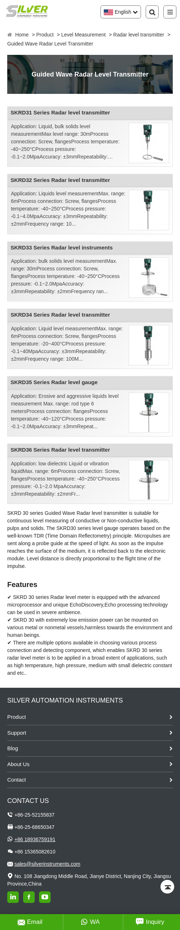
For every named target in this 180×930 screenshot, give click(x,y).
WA (90, 922)
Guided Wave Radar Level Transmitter (50, 44)
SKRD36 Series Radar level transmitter (60, 450)
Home (22, 35)
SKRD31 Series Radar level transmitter (60, 112)
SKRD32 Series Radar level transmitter (60, 180)
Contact (16, 780)
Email (30, 922)
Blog (12, 748)
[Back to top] (167, 886)
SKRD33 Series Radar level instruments (61, 247)
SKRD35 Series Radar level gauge (54, 382)
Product (44, 35)
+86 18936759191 (34, 839)
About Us (18, 764)
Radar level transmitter (138, 35)
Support (16, 733)
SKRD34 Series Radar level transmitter (60, 315)
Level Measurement (83, 35)
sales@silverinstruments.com (47, 864)
